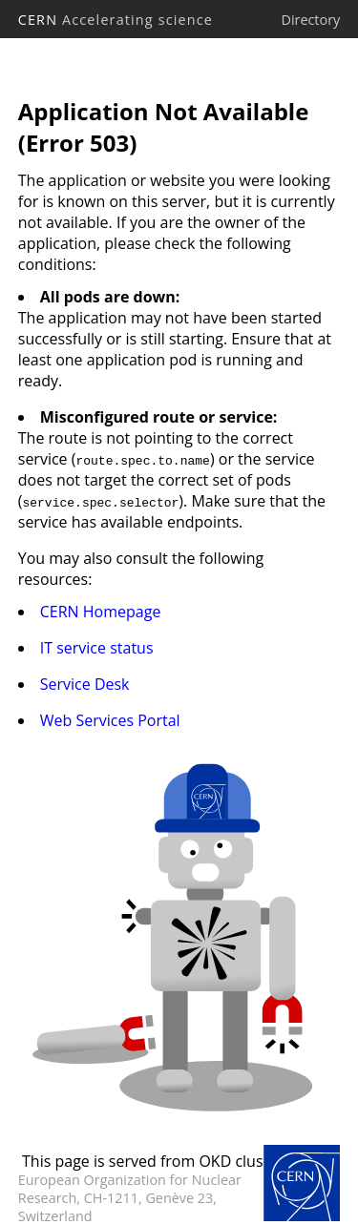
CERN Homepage (100, 611)
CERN (115, 19)
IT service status (97, 647)
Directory (310, 19)
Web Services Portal (110, 720)
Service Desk (85, 684)
